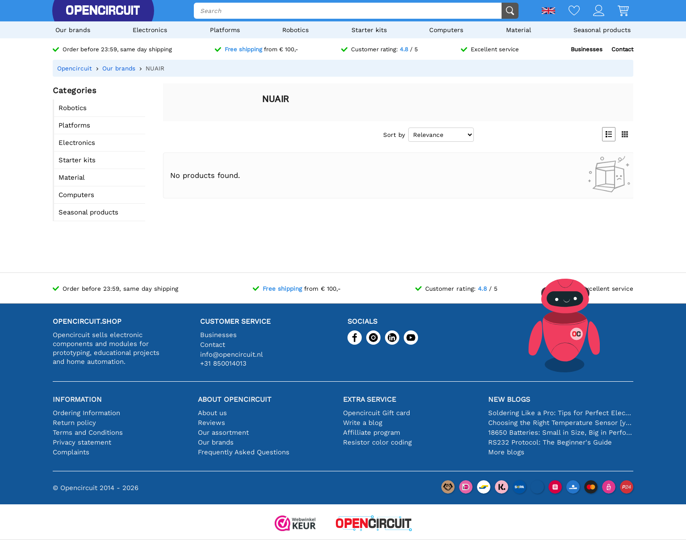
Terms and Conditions (88, 433)
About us (212, 413)
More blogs (506, 452)
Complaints (71, 452)
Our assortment (223, 433)
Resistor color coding (377, 442)
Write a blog (362, 423)
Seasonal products (602, 29)
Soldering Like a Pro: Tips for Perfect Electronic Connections (560, 413)
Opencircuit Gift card (376, 413)
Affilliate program (371, 433)
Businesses (586, 49)
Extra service (369, 399)
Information (77, 399)
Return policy (74, 423)
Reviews (211, 423)
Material (518, 29)
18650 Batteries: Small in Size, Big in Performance (560, 433)
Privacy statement (82, 442)
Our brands (72, 29)
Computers (446, 29)
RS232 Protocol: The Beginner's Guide (550, 442)
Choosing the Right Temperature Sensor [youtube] (560, 423)
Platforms (225, 29)
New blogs (509, 399)
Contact (622, 49)
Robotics (295, 29)
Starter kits (369, 29)
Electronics (150, 29)
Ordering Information (86, 413)
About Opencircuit (235, 399)
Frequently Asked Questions (243, 452)
